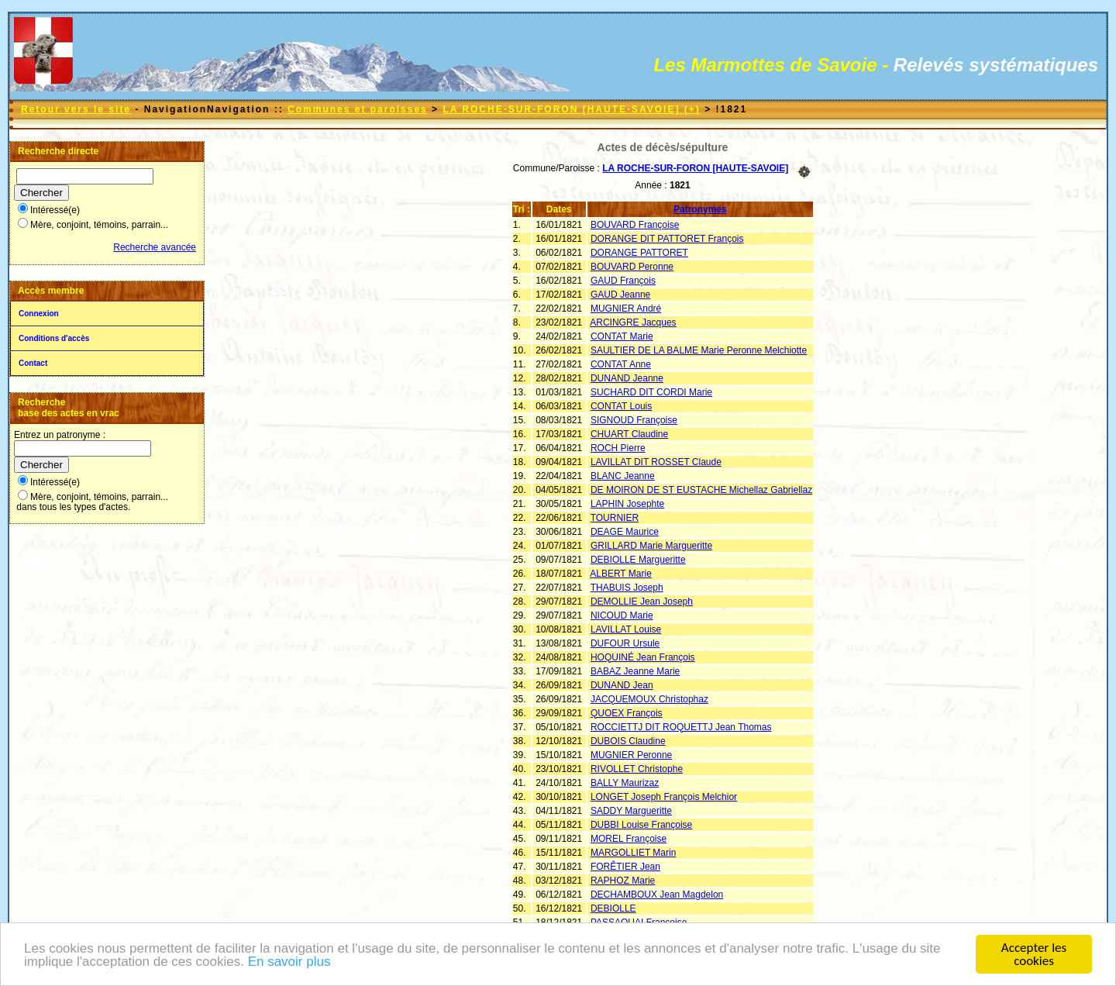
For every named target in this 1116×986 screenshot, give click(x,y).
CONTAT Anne (621, 364)
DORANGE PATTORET (639, 252)
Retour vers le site (76, 109)
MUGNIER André (626, 308)
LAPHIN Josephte (627, 503)
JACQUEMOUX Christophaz (649, 699)
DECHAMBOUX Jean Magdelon (657, 894)
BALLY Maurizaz (625, 782)
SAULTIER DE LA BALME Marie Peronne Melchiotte (699, 350)
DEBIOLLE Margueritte (638, 559)
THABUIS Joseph (627, 587)
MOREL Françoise (628, 838)
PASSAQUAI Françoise (639, 922)
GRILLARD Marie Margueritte (651, 545)
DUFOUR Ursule (625, 643)
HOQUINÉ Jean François (643, 657)
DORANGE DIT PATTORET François (667, 238)
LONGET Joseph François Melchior (664, 796)
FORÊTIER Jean (625, 866)
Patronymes (700, 209)
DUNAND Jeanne (627, 378)
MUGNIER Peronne (631, 755)
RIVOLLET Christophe (637, 769)
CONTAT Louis (621, 406)
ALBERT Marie (621, 573)
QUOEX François (627, 713)
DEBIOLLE (613, 908)
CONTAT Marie (622, 336)
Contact (33, 363)
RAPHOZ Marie (623, 880)
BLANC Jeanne (623, 476)
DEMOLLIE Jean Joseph (642, 601)
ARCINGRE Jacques (633, 322)
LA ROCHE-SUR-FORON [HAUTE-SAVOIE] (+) (571, 109)
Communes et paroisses (358, 109)
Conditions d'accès (54, 338)
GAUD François (623, 280)
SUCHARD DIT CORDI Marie (651, 392)
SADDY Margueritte (631, 810)
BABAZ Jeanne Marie (635, 671)
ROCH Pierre (618, 448)
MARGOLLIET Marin (633, 852)
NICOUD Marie (622, 615)
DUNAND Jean (622, 685)
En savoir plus (289, 963)
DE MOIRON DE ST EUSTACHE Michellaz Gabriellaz (701, 489)
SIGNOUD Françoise (634, 420)
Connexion (39, 313)
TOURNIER (615, 517)
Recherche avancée (154, 247)
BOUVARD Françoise (635, 224)
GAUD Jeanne (620, 294)
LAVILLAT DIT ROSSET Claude (656, 462)
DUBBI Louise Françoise (641, 824)
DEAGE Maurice (625, 531)
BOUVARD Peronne (632, 266)
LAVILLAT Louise (626, 629)
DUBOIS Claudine (628, 741)
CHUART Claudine (629, 434)
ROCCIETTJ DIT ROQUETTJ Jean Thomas (681, 727)
